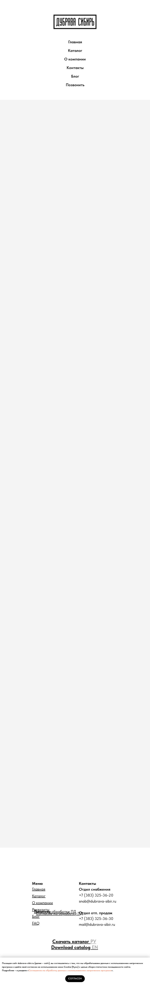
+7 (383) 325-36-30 (96, 918)
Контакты (75, 67)
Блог (75, 76)
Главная (75, 42)
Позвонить (75, 84)
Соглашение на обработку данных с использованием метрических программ (70, 970)
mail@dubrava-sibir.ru (97, 924)
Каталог (75, 50)
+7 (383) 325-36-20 (96, 895)
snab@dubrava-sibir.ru (97, 901)
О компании (75, 59)
